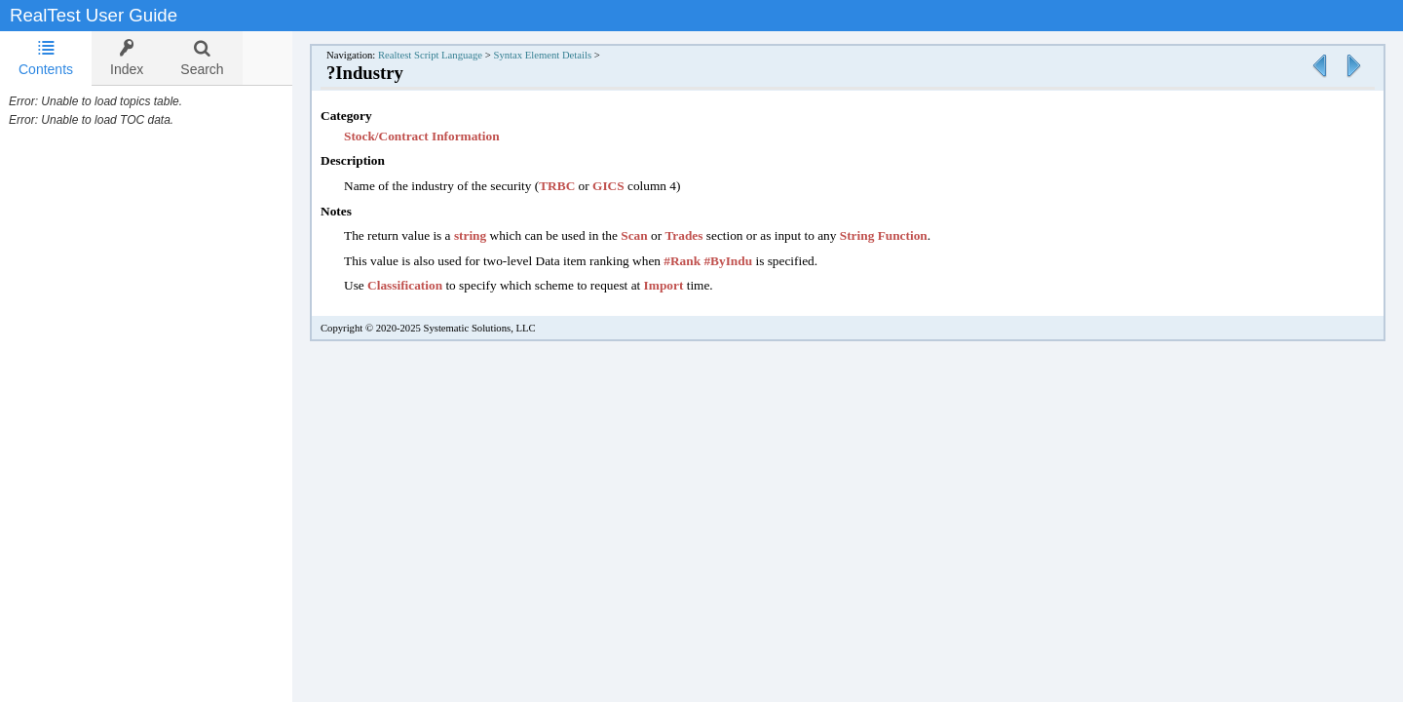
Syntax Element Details (561, 55)
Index (126, 58)
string (490, 235)
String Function (903, 235)
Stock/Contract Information (441, 136)
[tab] (46, 58)
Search (201, 58)
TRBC (576, 185)
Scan (653, 235)
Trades (703, 235)
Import (683, 285)
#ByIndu (747, 261)
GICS (628, 185)
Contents (46, 58)
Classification (424, 285)
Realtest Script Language (450, 55)
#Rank (701, 261)
